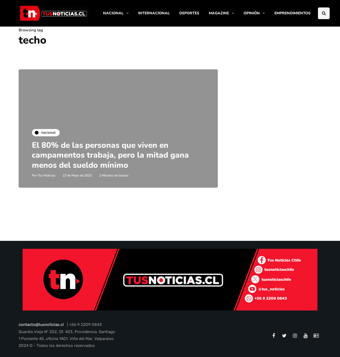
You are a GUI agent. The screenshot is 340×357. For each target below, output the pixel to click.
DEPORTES (189, 13)
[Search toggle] (324, 13)
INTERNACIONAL (154, 13)
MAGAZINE (219, 13)
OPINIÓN (252, 13)
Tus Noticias (46, 175)
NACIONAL (113, 13)
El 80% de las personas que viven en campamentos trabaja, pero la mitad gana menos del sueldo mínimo (110, 155)
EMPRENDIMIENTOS (292, 13)
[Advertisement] (277, 105)
